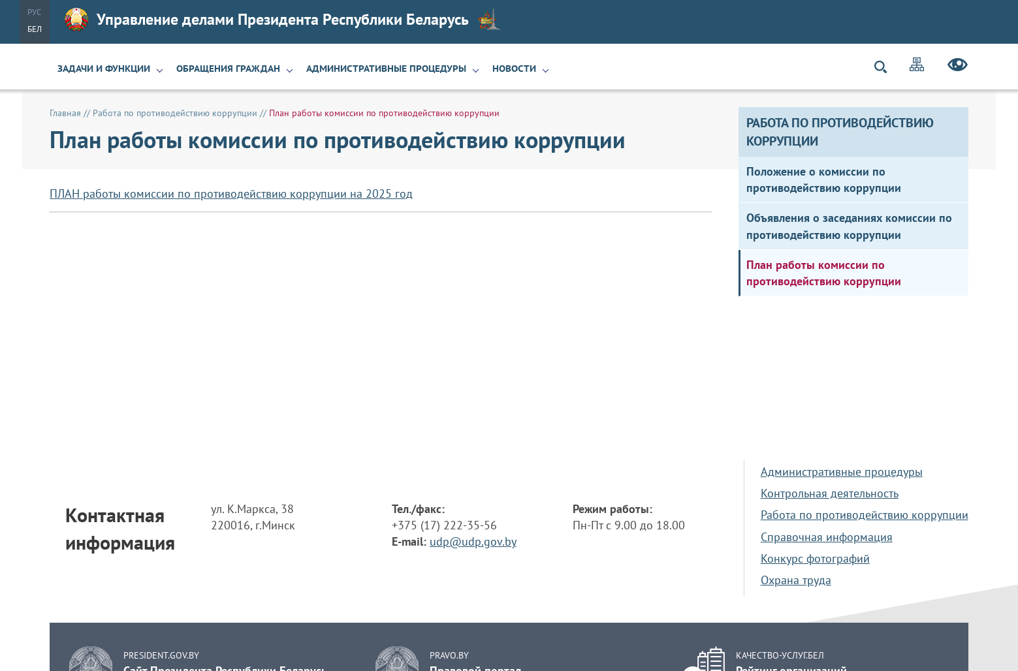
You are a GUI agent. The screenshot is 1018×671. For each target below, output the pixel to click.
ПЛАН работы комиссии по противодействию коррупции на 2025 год (231, 193)
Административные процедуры (386, 68)
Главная (65, 113)
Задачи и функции (103, 68)
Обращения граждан (228, 68)
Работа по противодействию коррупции (175, 113)
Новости (514, 68)
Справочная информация (827, 536)
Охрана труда (796, 579)
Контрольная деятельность (830, 493)
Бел (34, 29)
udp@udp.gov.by (473, 541)
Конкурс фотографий (815, 558)
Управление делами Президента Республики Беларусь (283, 19)
